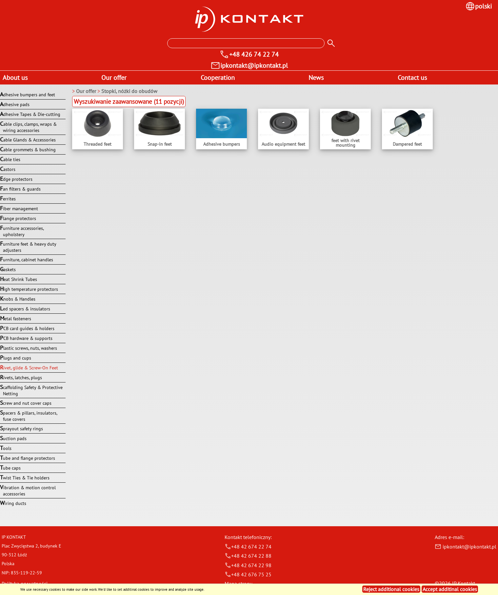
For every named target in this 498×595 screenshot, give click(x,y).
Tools (5, 448)
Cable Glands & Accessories (28, 139)
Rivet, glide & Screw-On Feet (29, 367)
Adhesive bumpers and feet (27, 94)
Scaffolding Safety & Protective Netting (31, 390)
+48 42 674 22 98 (248, 565)
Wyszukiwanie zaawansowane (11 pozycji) (129, 101)
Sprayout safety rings (21, 428)
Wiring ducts (13, 503)
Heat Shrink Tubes (18, 279)
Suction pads (13, 438)
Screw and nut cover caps (25, 402)
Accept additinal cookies (450, 589)
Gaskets (8, 269)
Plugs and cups (15, 357)
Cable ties (10, 159)
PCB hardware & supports (26, 338)
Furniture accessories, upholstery (22, 230)
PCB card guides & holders (27, 328)
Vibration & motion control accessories (28, 490)
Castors (7, 169)
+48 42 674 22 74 (248, 546)
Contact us (412, 77)
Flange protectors (18, 218)
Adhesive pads (15, 104)
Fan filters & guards (20, 188)
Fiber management (19, 208)
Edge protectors (16, 178)
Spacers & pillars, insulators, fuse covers (28, 415)
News (316, 77)
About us (15, 77)
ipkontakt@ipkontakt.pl (465, 546)
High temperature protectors (29, 288)
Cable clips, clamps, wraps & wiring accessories (28, 126)
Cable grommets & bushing (28, 149)
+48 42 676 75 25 (248, 574)
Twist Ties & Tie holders (25, 477)
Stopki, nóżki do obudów (129, 91)
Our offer (114, 77)
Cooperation (218, 77)
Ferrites (8, 198)
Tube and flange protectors (27, 457)
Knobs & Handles (17, 298)
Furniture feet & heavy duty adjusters (28, 246)
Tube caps (10, 467)
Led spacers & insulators (25, 308)
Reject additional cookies (391, 589)
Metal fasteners (15, 318)
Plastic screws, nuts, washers (28, 347)
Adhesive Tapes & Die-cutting (30, 114)
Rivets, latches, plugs (21, 377)
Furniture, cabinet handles (26, 259)
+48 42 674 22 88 (248, 555)
